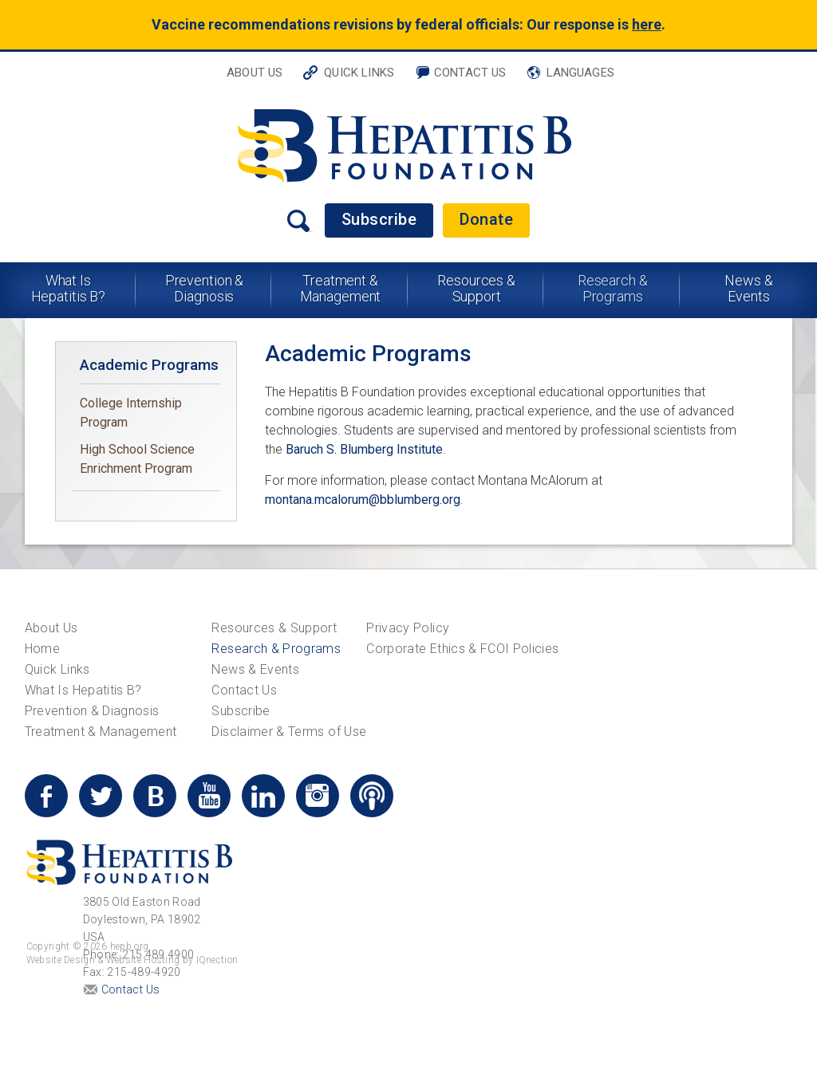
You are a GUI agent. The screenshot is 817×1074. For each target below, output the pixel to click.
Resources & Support (476, 288)
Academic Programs (149, 365)
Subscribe (379, 219)
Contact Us (470, 72)
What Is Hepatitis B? (68, 288)
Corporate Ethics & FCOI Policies (462, 648)
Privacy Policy (407, 627)
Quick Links (359, 72)
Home (42, 648)
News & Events (748, 288)
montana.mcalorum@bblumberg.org (362, 499)
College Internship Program (131, 412)
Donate (486, 219)
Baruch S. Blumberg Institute (364, 449)
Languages (580, 72)
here (646, 24)
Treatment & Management (340, 288)
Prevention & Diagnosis (204, 288)
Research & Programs (613, 288)
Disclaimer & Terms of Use (288, 731)
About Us (254, 72)
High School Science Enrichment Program (137, 459)
